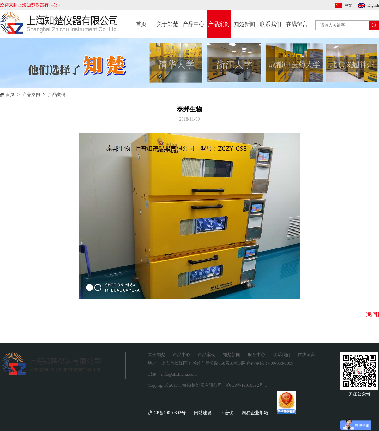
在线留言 (297, 24)
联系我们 (270, 24)
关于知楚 (167, 24)
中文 (348, 5)
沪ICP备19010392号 (167, 412)
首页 (141, 24)
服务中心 (256, 354)
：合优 (226, 412)
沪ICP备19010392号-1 (246, 385)
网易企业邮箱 (255, 412)
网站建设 (203, 412)
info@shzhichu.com (179, 374)
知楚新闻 (244, 24)
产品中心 (193, 24)
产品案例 (219, 24)
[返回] (372, 314)
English (373, 5)
